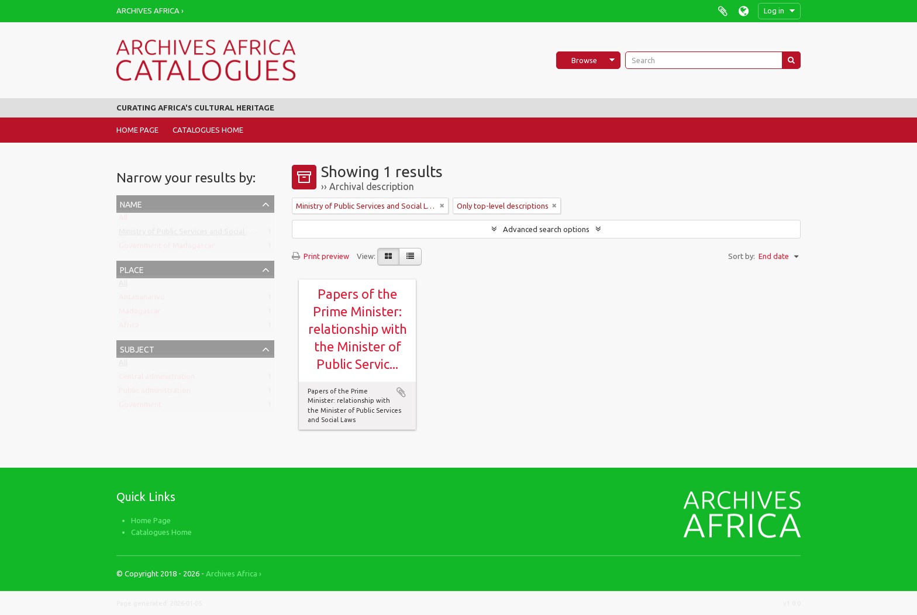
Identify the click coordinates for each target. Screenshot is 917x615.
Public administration (155, 393)
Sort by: (741, 256)
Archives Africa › (150, 10)
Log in (774, 10)
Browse (584, 60)
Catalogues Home (208, 130)
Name (131, 203)
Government (140, 407)
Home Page (137, 130)
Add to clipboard (401, 392)
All (123, 220)
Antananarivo (142, 299)
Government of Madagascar (167, 248)
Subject (137, 348)
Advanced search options (546, 229)
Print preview (320, 256)
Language (743, 11)
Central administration (157, 379)
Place (132, 268)
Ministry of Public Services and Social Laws (191, 234)
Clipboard (722, 11)
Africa (129, 327)
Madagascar (140, 313)
